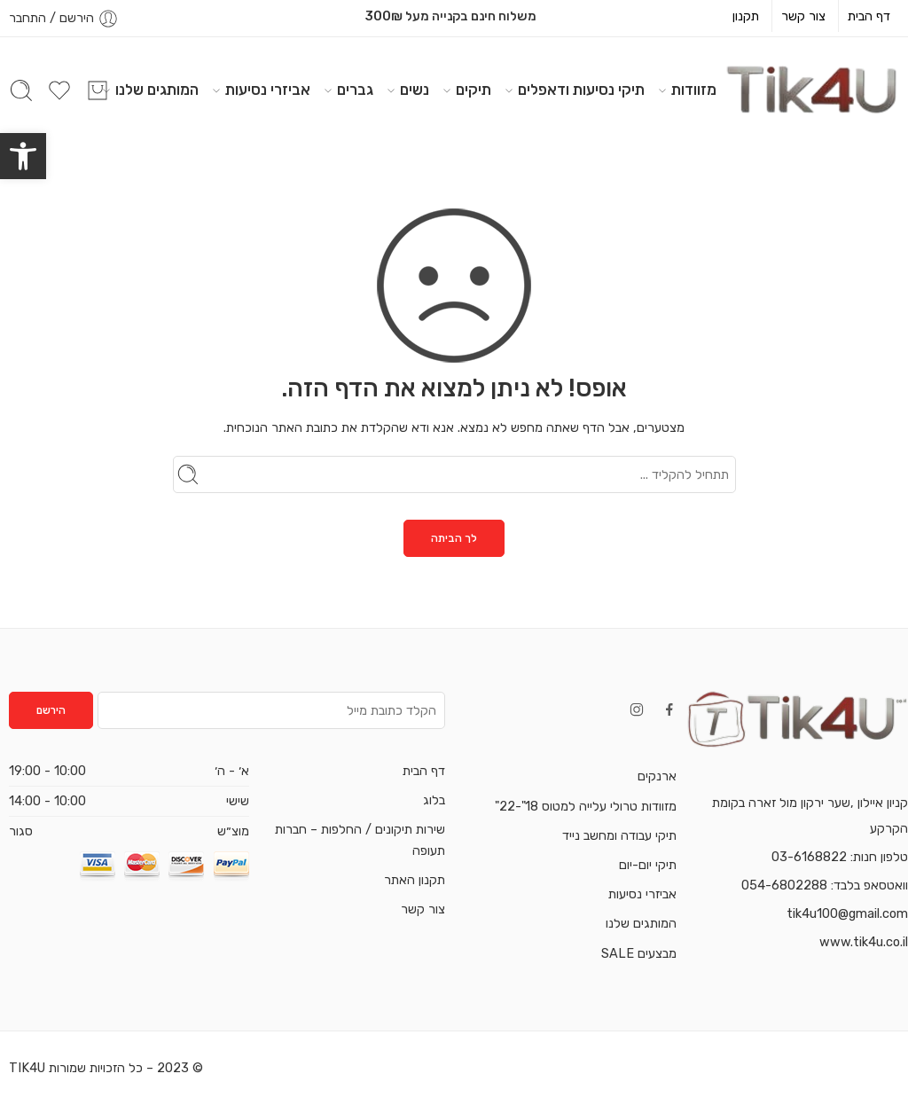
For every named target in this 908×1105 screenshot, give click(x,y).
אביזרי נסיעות (267, 90)
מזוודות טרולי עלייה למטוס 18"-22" (586, 806)
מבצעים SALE (639, 953)
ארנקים (657, 776)
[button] (23, 156)
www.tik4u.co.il (863, 942)
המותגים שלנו (157, 90)
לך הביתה (454, 538)
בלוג (434, 800)
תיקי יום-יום (648, 865)
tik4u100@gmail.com (847, 913)
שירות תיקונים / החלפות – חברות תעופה (360, 839)
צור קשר (803, 16)
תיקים (473, 90)
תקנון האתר (414, 880)
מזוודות (693, 90)
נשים (414, 90)
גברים (355, 90)
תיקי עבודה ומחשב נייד (619, 835)
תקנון (745, 16)
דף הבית (869, 16)
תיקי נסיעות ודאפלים (581, 90)
